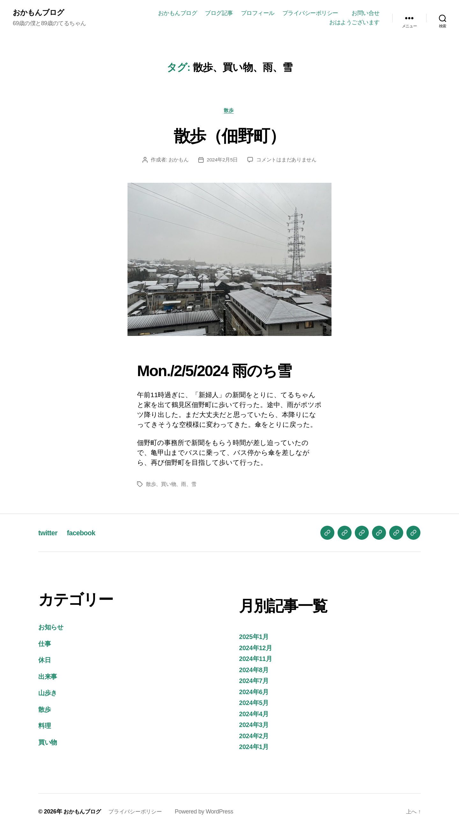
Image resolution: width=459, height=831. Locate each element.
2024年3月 (255, 726)
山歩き (48, 694)
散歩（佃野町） (229, 135)
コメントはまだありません (287, 161)
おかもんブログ (39, 13)
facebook (85, 534)
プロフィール (257, 13)
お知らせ (52, 628)
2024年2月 (255, 737)
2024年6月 (255, 693)
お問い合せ (366, 13)
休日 (44, 661)
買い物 (48, 743)
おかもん (178, 161)
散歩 (229, 111)
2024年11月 (256, 660)
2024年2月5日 (222, 161)
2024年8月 (255, 671)
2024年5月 (255, 704)
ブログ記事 (219, 13)
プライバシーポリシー (313, 13)
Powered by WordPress (209, 813)
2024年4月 (255, 715)
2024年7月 (255, 682)
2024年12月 (256, 649)
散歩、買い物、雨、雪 (171, 485)
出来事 (48, 677)
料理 (44, 727)
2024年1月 (255, 748)
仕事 (44, 645)
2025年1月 (255, 638)
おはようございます (354, 22)
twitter (49, 534)
